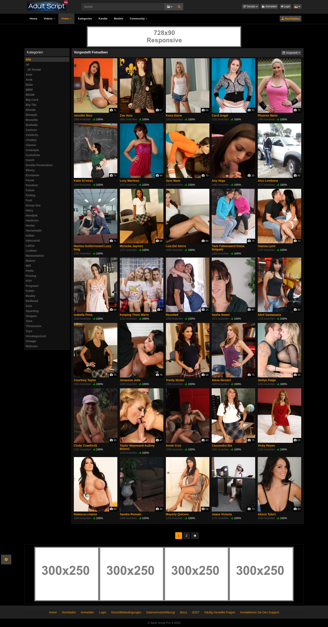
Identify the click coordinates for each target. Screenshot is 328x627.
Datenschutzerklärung (160, 612)
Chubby (31, 140)
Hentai (30, 225)
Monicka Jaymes (131, 246)
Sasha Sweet (221, 314)
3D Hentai (33, 69)
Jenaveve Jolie (130, 380)
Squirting (32, 311)
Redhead (32, 301)
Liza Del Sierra (176, 246)
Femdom (32, 185)
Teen (29, 321)
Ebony (30, 170)
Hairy (29, 210)
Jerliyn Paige (267, 380)
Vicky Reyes (266, 445)
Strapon (31, 316)
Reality (30, 296)
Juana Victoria (222, 514)
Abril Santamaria (269, 314)
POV (29, 280)
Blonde (31, 109)
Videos (49, 18)
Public (30, 291)
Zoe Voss (126, 115)
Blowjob (31, 115)
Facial (30, 180)
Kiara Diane (174, 115)
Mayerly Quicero (177, 514)
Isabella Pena (83, 314)
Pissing (31, 275)
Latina (30, 245)
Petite (30, 270)
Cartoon (31, 130)
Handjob (31, 215)
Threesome (33, 326)
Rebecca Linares (85, 514)
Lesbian (31, 250)
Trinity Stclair (175, 380)
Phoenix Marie (268, 115)
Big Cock (32, 99)
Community (138, 18)
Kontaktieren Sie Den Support (259, 612)
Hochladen (290, 18)
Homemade (33, 230)
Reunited (172, 314)
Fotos (66, 18)
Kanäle (103, 18)
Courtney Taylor (85, 380)
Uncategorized (36, 336)
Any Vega (218, 180)
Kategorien (85, 18)
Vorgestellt (292, 52)
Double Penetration (39, 165)
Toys (29, 331)
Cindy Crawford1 (85, 445)
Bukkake (32, 125)
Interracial (33, 240)
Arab (29, 79)
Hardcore (32, 220)
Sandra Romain (130, 514)
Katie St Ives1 (83, 180)
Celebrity (32, 135)
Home (33, 18)
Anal (29, 74)
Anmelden (269, 6)
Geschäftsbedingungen (126, 612)
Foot (29, 200)
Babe (29, 84)
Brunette (32, 120)
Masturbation (35, 255)
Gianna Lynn (266, 246)
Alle (28, 59)
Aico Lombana (268, 180)
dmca (183, 612)
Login (285, 6)
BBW (29, 89)
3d (27, 64)
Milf (28, 265)
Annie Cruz (173, 445)
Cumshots (33, 155)
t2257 (195, 612)
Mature (30, 260)
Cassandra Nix (222, 445)
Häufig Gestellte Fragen (219, 612)
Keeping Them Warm (134, 314)
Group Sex (33, 205)
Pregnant (32, 286)
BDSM (30, 94)
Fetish (30, 190)
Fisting (30, 195)
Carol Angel (220, 115)
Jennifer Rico (83, 115)
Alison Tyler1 (267, 514)
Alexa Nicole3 (221, 380)
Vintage (31, 341)
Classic (31, 145)
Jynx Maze (173, 180)
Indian (30, 235)
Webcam (32, 346)
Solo (29, 306)
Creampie (32, 150)
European (32, 175)
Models (118, 18)
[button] (250, 6)
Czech (30, 160)
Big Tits (31, 104)
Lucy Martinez (129, 180)
